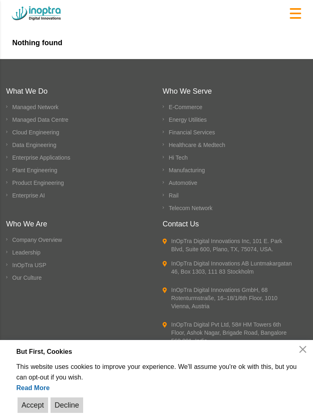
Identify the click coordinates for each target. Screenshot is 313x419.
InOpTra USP (29, 265)
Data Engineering (34, 145)
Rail (174, 195)
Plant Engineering (34, 170)
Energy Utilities (188, 119)
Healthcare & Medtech (197, 145)
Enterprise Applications (41, 157)
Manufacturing (187, 170)
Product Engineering (38, 183)
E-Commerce (185, 107)
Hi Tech (178, 157)
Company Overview (37, 240)
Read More (33, 387)
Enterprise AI (28, 195)
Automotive (183, 183)
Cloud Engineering (35, 132)
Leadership (26, 252)
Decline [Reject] (66, 405)
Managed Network (35, 107)
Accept (33, 405)
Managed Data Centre (40, 119)
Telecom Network (190, 208)
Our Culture (27, 277)
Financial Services (192, 132)
